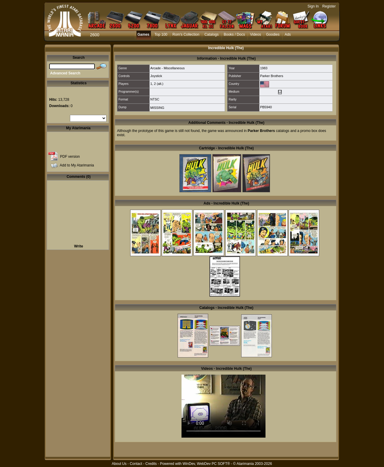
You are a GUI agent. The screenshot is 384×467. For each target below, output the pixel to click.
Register (329, 6)
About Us (119, 464)
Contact (136, 464)
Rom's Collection (186, 34)
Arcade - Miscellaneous (167, 68)
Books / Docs (234, 34)
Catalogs (211, 34)
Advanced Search (65, 73)
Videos (255, 34)
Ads (288, 34)
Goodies (273, 34)
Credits (151, 464)
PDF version (70, 156)
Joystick (156, 76)
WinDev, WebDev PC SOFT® (206, 464)
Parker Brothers (271, 76)
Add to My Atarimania (77, 165)
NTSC (154, 99)
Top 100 (160, 34)
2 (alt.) (158, 83)
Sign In (313, 6)
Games (143, 34)
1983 (263, 68)
